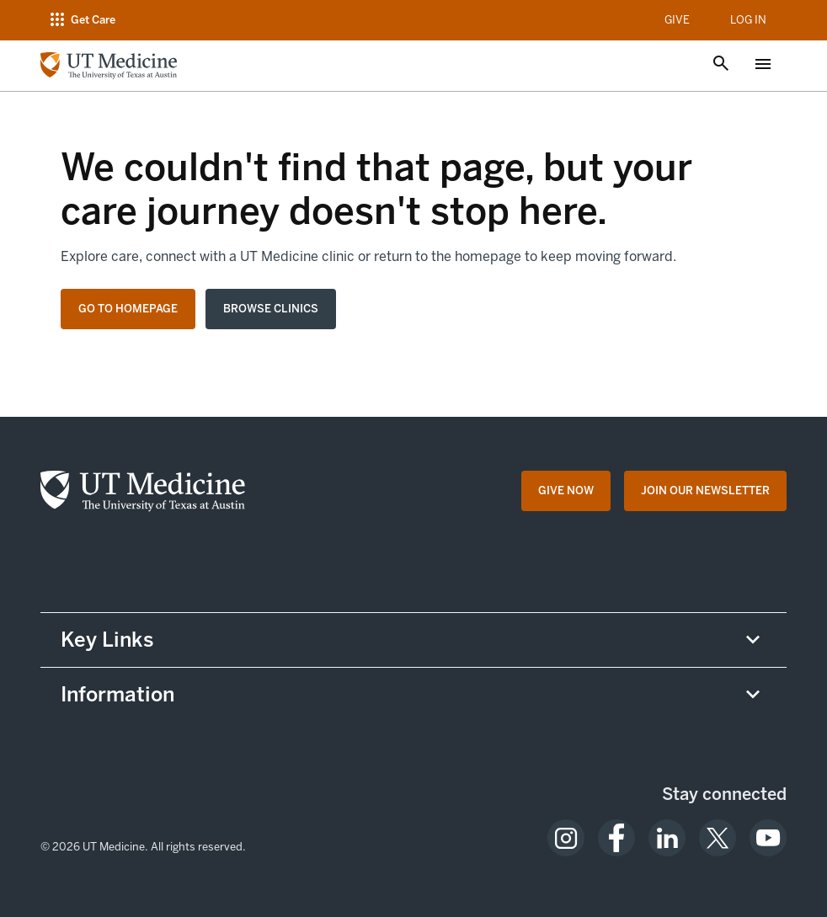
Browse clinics (270, 308)
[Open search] (721, 65)
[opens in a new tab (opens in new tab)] (565, 837)
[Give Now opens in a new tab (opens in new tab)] (566, 491)
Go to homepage (128, 308)
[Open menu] (763, 65)
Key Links (107, 639)
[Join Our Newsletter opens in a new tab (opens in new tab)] (705, 491)
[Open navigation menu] (81, 20)
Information (117, 694)
